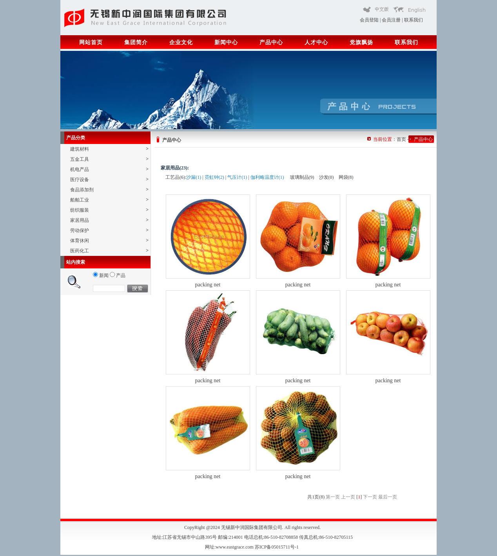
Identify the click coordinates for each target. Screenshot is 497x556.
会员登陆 (369, 20)
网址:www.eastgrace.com (230, 547)
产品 (117, 275)
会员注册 (391, 20)
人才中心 (316, 42)
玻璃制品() (302, 177)
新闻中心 (226, 42)
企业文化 (181, 42)
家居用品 (109, 220)
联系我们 (413, 20)
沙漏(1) (193, 177)
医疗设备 (109, 179)
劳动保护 (109, 230)
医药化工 (109, 251)
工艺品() (175, 177)
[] (359, 497)
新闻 (101, 275)
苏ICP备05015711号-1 (277, 547)
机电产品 (109, 169)
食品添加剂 (109, 190)
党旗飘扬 (361, 42)
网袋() (346, 177)
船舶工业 (109, 200)
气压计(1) (237, 177)
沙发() (326, 177)
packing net (208, 285)
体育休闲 (109, 240)
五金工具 (109, 159)
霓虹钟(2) (214, 177)
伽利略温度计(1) (267, 177)
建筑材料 (109, 149)
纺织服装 (109, 210)
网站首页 (91, 42)
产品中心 (271, 42)
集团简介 (136, 42)
